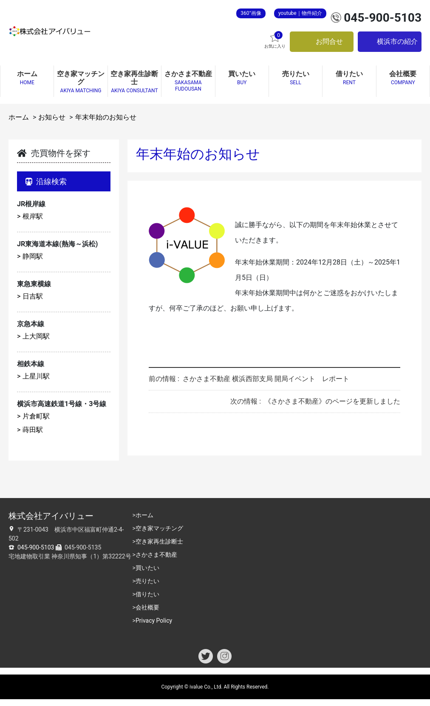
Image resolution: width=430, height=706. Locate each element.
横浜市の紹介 (397, 41)
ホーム (18, 117)
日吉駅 (33, 296)
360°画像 (250, 13)
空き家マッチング (159, 528)
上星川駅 (36, 376)
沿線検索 (46, 181)
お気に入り (275, 39)
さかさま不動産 (156, 554)
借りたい (147, 594)
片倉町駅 (36, 416)
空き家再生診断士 (159, 541)
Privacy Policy (154, 620)
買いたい (147, 567)
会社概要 (147, 607)
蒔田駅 (33, 430)
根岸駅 (33, 216)
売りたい (147, 581)
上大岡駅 (36, 336)
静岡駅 (33, 256)
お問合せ (329, 41)
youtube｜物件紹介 (300, 13)
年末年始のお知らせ (105, 117)
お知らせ (51, 117)
